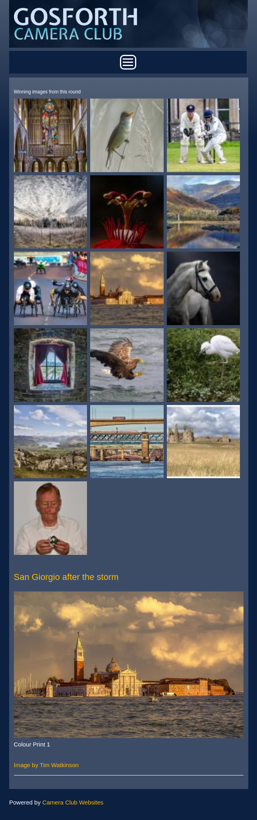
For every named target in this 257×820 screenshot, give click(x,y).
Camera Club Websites (72, 802)
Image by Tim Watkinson (46, 765)
